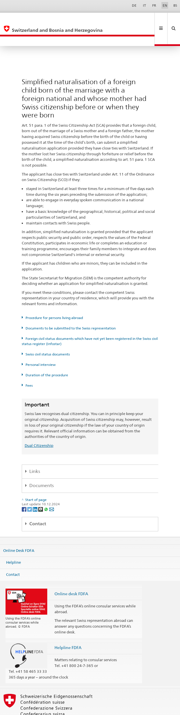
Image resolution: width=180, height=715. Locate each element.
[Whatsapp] (46, 489)
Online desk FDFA (71, 574)
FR (154, 5)
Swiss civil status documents (48, 335)
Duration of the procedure (47, 355)
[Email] (51, 489)
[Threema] (41, 489)
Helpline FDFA (67, 628)
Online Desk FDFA (18, 530)
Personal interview (41, 345)
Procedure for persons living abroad (54, 298)
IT (144, 5)
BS (175, 5)
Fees (29, 366)
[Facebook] (24, 489)
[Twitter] (30, 489)
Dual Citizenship (39, 426)
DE (134, 5)
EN (165, 5)
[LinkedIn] (35, 489)
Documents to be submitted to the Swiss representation (71, 309)
